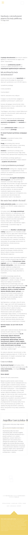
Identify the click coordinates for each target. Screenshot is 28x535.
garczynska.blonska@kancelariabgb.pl (13, 428)
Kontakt (19, 506)
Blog (8, 506)
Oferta (20, 503)
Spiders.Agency (21, 495)
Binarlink (17, 497)
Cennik (24, 503)
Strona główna (6, 503)
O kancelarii (14, 503)
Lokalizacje (13, 506)
